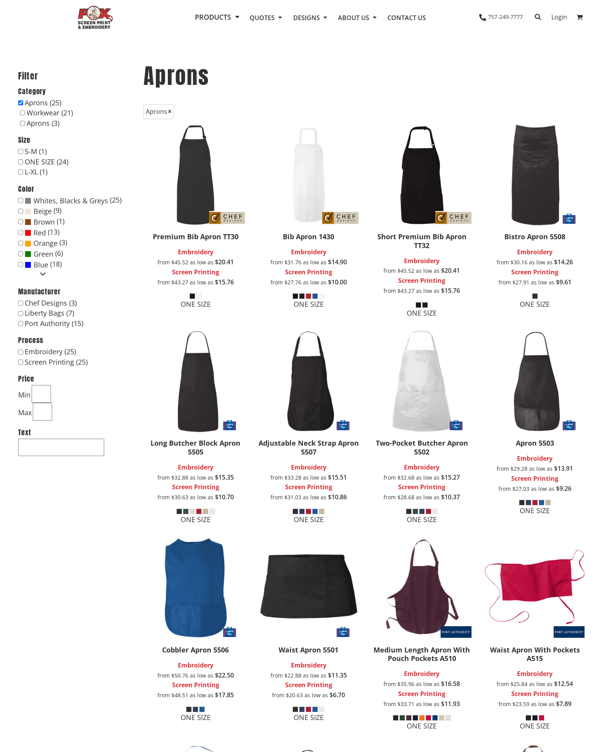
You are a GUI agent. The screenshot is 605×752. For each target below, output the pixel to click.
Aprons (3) (43, 123)
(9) (43, 211)
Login (559, 17)
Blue (41, 264)
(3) (46, 243)
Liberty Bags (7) (49, 313)
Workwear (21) (50, 112)
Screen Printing (195, 272)
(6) (44, 253)
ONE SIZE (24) (46, 161)
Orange (45, 243)
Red (40, 232)
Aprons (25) (43, 102)
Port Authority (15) (54, 323)
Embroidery (195, 252)
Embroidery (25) (50, 351)
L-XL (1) (36, 171)
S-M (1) (36, 151)
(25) (73, 200)
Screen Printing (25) (56, 362)
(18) (43, 264)
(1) (44, 221)
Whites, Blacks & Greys (71, 200)
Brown (44, 221)
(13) (42, 232)
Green (43, 254)
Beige (43, 211)
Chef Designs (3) (51, 303)
